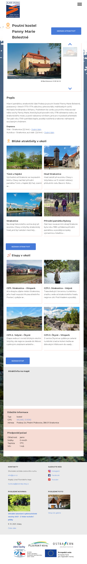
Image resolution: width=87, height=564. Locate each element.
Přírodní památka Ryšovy (57, 221)
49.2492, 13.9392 (24, 420)
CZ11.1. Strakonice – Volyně (58, 288)
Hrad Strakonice (52, 174)
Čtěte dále (12, 528)
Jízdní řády (36, 129)
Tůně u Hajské (14, 174)
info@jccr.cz (13, 475)
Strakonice (12, 221)
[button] (80, 4)
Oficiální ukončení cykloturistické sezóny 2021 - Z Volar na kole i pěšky (22, 517)
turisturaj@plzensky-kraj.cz (18, 484)
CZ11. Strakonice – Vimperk (21, 288)
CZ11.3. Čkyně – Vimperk (57, 335)
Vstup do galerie (54, 513)
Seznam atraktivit (66, 31)
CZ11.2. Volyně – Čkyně (18, 335)
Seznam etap (17, 361)
